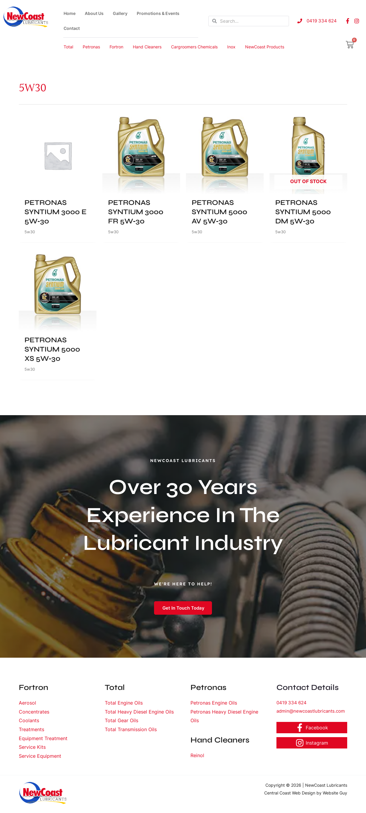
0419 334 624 (291, 704)
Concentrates (34, 713)
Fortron (116, 46)
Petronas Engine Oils (213, 705)
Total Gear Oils (121, 722)
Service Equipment (40, 758)
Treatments (31, 731)
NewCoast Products (264, 46)
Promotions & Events (158, 13)
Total (68, 46)
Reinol (197, 757)
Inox (231, 46)
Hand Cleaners (147, 46)
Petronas (91, 46)
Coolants (29, 722)
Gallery (120, 13)
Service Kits (32, 749)
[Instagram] (311, 744)
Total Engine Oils (124, 705)
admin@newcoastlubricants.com (310, 713)
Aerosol (27, 705)
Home (70, 13)
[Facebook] (311, 729)
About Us (94, 13)
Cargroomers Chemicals (194, 46)
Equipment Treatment (43, 740)
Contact (72, 28)
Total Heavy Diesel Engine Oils (139, 713)
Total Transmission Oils (131, 731)
